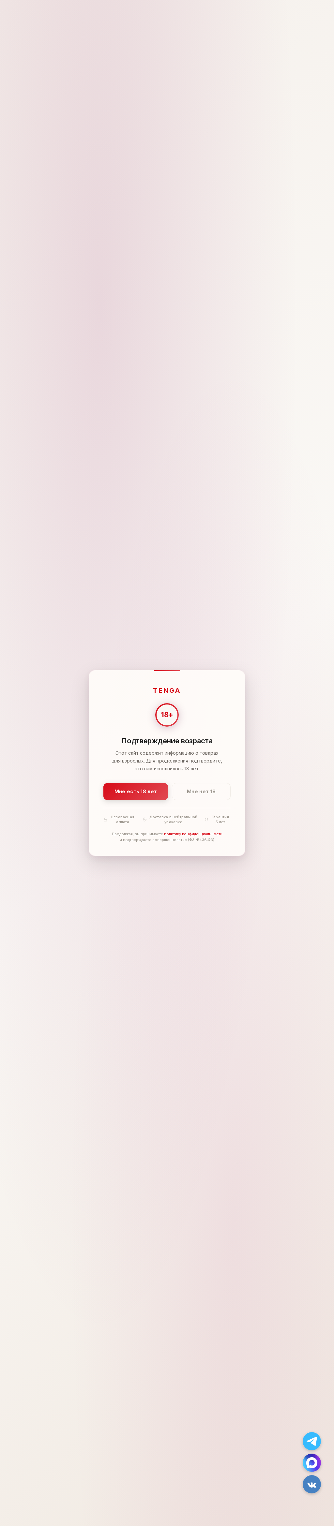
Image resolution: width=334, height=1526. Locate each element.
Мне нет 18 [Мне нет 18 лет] (201, 791)
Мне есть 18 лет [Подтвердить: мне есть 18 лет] (135, 791)
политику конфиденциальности (193, 834)
